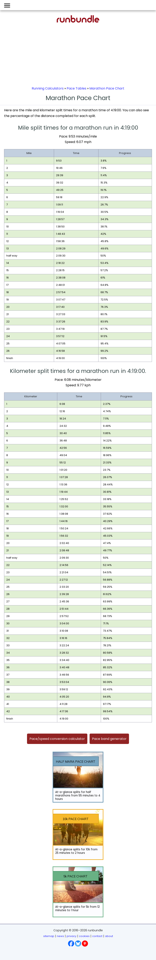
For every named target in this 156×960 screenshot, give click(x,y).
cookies (84, 936)
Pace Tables (76, 88)
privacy (71, 936)
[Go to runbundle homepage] (78, 21)
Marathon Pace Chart (106, 88)
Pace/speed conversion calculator (57, 738)
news (60, 936)
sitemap (48, 936)
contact (97, 936)
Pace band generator (109, 738)
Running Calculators (48, 88)
